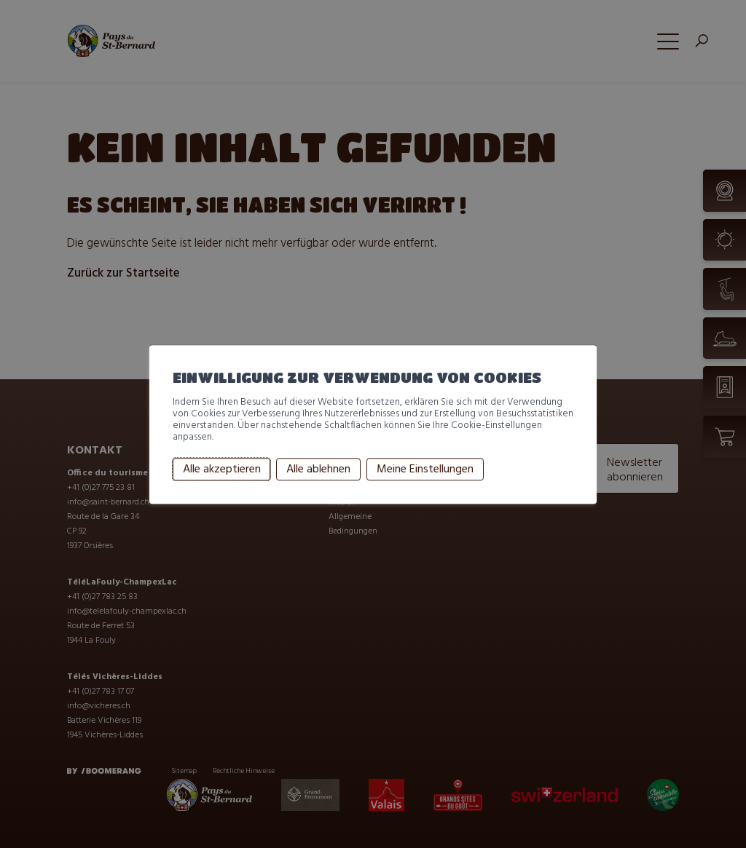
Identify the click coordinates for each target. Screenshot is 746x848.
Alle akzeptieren (222, 469)
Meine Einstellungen (425, 469)
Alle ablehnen (318, 469)
